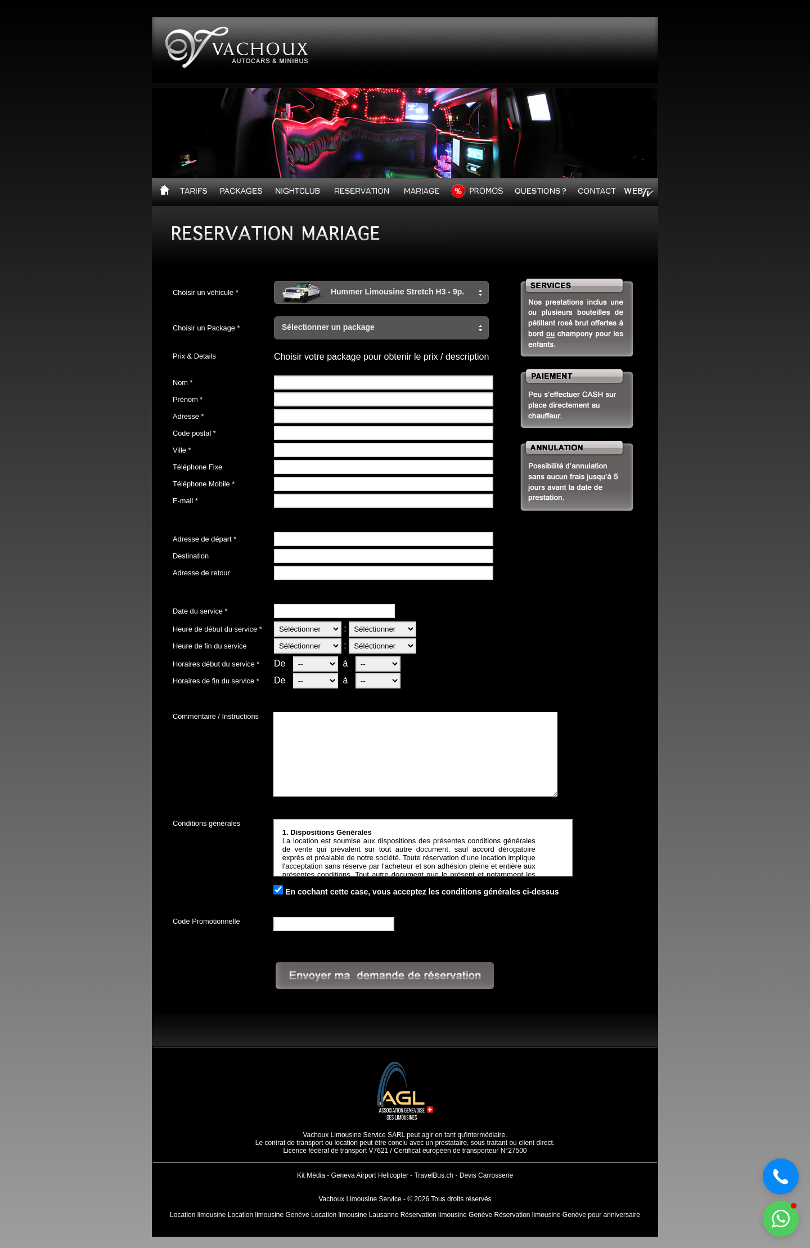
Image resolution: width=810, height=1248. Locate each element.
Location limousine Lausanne (354, 1215)
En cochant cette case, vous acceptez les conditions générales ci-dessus (422, 891)
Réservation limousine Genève (446, 1215)
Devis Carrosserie (486, 1175)
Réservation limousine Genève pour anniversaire (567, 1215)
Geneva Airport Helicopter (369, 1175)
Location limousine (198, 1215)
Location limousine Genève (268, 1215)
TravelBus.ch (433, 1175)
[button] (381, 292)
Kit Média (311, 1175)
